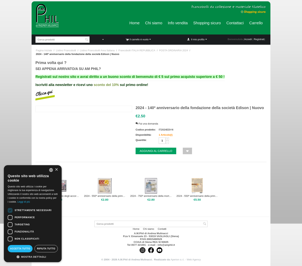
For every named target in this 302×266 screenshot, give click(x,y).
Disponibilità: (143, 134)
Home (134, 23)
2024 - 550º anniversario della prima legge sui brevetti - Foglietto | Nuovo (197, 195)
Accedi (248, 39)
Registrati (259, 39)
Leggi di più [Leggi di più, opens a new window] (23, 201)
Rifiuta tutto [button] (46, 248)
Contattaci (235, 23)
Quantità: (141, 140)
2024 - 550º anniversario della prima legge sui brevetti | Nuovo (105, 195)
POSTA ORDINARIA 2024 (173, 50)
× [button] (56, 169)
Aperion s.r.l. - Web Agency (186, 259)
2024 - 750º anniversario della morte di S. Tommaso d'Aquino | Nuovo (151, 195)
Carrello (256, 23)
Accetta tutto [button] (20, 248)
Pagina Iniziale (44, 50)
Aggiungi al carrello (156, 150)
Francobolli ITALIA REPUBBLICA (136, 50)
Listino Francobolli (66, 50)
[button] (33, 256)
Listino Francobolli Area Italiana (97, 50)
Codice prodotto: (146, 129)
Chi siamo (153, 23)
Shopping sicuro (207, 23)
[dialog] (33, 213)
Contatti (162, 228)
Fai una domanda (147, 123)
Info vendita (178, 23)
